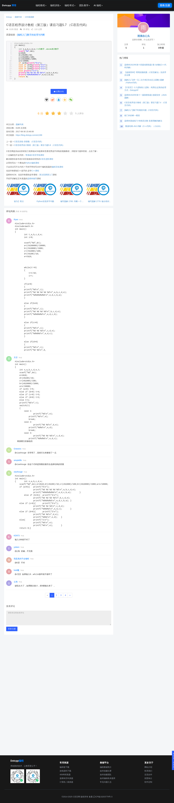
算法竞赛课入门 (46, 175)
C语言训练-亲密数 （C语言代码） (28, 141)
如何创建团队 (105, 774)
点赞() (59, 91)
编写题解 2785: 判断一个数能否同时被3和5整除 (72, 201)
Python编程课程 (32, 163)
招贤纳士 (148, 778)
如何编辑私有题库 (107, 778)
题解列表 (18, 17)
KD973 (17, 535)
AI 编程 (98, 5)
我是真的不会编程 (21, 559)
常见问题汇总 (105, 782)
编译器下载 (64, 767)
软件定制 (148, 782)
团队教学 (84, 5)
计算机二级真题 (66, 782)
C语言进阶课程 (46, 159)
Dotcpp (9, 5)
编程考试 (70, 5)
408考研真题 (65, 774)
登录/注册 (165, 5)
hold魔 (16, 570)
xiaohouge (18, 472)
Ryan (16, 219)
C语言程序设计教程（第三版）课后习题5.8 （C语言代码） (39, 145)
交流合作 (148, 774)
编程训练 (55, 5)
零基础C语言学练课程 (34, 155)
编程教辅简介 (105, 767)
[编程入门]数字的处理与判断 (31, 35)
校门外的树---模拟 (132, 115)
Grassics (17, 449)
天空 (16, 357)
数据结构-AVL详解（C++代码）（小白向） (143, 126)
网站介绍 (148, 767)
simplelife (18, 460)
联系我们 (148, 771)
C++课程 (35, 171)
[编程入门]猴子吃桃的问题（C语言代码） (142, 110)
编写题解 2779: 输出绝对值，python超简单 (98, 201)
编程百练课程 (57, 167)
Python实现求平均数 (45, 201)
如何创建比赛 (105, 771)
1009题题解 (29, 17)
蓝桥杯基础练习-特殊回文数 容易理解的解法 (143, 121)
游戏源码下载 (65, 771)
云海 (16, 582)
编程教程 (41, 5)
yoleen (16, 547)
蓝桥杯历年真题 (66, 778)
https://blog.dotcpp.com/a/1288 (29, 135)
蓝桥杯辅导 (32, 178)
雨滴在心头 (143, 36)
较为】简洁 (19, 201)
